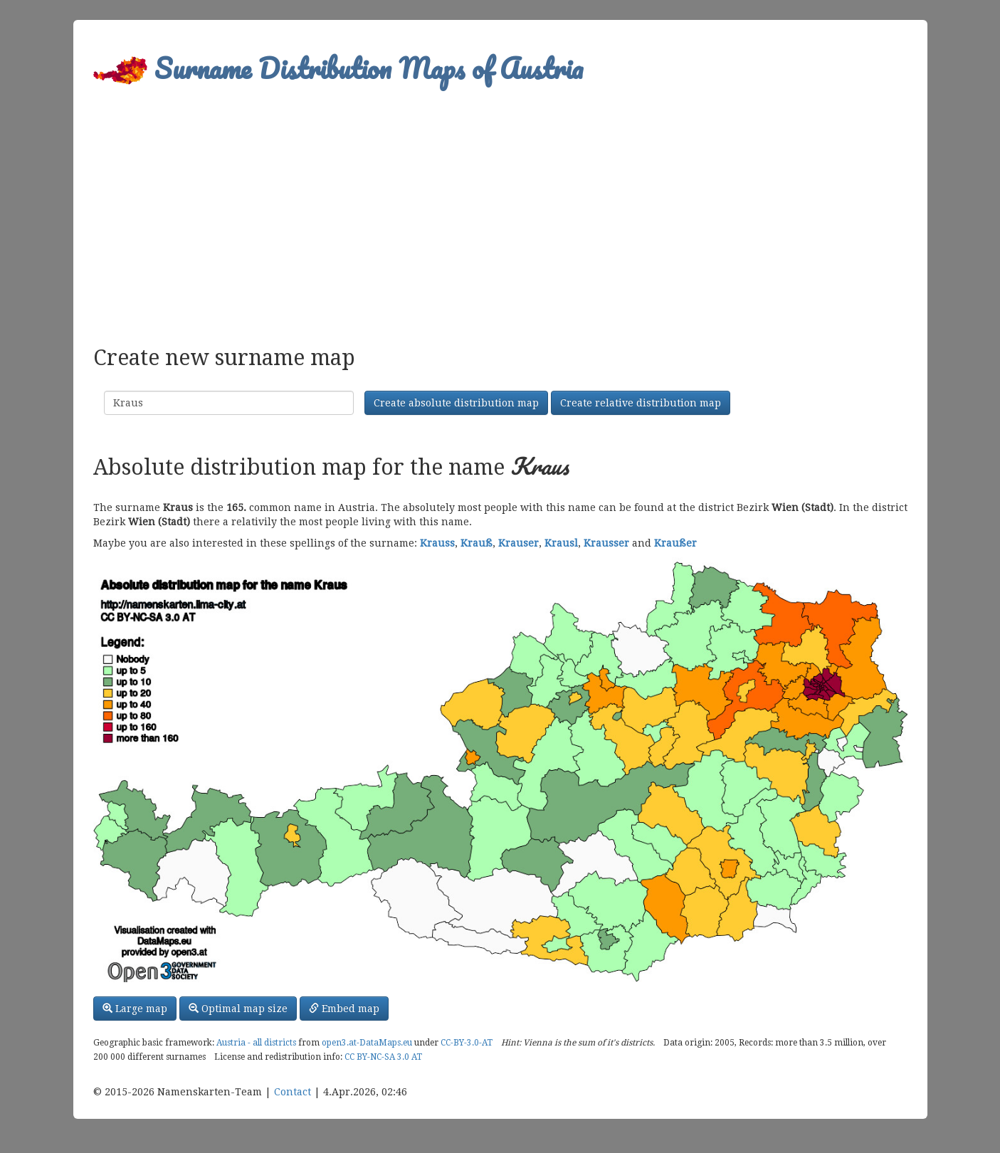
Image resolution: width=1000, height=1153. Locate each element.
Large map (134, 1008)
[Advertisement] (500, 210)
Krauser (518, 543)
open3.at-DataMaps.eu (367, 1043)
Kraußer (675, 543)
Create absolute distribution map (456, 403)
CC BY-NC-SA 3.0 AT (383, 1057)
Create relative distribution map (640, 403)
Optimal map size (238, 1008)
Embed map (344, 1008)
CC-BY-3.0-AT (467, 1043)
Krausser (606, 543)
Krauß (476, 543)
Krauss (437, 543)
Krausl (561, 543)
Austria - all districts (256, 1043)
